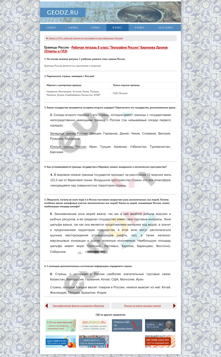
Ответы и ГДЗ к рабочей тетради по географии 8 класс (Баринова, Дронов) (85, 38)
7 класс (95, 27)
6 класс (73, 27)
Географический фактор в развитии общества (78, 305)
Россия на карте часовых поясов (142, 305)
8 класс (117, 27)
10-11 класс (165, 27)
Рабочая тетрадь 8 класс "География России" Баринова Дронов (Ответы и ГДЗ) (106, 49)
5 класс (51, 27)
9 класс (139, 27)
